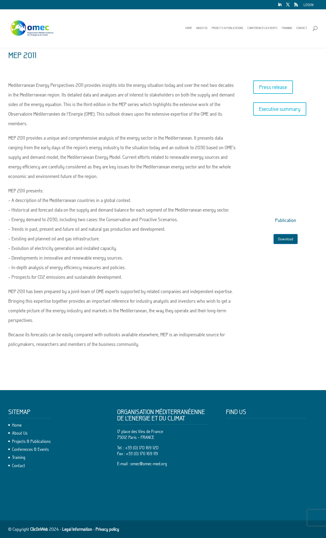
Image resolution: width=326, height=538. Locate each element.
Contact (301, 28)
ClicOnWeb (39, 529)
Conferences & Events (262, 28)
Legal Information (77, 529)
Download (285, 239)
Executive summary (279, 109)
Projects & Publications (227, 28)
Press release (273, 87)
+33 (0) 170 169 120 (141, 447)
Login (309, 5)
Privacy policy (107, 529)
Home (188, 28)
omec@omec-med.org (148, 463)
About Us (202, 28)
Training (286, 28)
